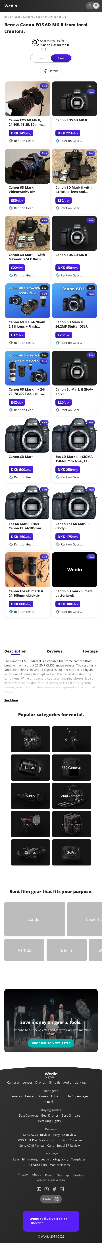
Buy (40, 58)
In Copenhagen (78, 1096)
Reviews (51, 1129)
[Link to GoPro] (72, 852)
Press (49, 1175)
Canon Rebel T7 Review (63, 1146)
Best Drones (50, 1115)
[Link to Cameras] (30, 739)
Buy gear (47, 1077)
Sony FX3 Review (64, 1135)
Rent (61, 58)
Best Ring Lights (49, 1121)
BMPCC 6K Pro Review (32, 1140)
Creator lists (38, 1165)
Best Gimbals (71, 1115)
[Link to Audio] (30, 796)
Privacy (23, 1175)
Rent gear (51, 1091)
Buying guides (51, 1110)
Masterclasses (60, 1165)
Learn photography (54, 1159)
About (36, 1175)
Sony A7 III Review (31, 1146)
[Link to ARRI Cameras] (72, 796)
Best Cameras (28, 1115)
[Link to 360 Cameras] (72, 767)
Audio (67, 1082)
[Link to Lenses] (30, 767)
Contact (78, 1175)
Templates (78, 1159)
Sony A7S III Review (36, 1135)
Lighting (80, 1082)
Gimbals (54, 1082)
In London (58, 1096)
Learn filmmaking (25, 1159)
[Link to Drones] (30, 852)
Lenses (27, 1082)
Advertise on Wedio (51, 1180)
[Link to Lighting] (30, 824)
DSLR (39, 17)
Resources (51, 1154)
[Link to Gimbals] (72, 739)
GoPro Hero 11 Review (66, 1140)
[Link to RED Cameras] (72, 824)
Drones (40, 1082)
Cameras (28, 17)
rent (17, 17)
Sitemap (63, 1175)
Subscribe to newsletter (50, 1043)
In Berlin (49, 1102)
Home (7, 17)
